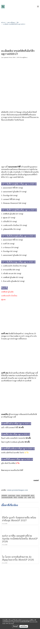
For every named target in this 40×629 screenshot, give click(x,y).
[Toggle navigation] (38, 6)
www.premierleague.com (17, 490)
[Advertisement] (20, 37)
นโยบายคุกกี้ (11, 623)
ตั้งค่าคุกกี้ (15, 626)
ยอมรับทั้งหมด (23, 626)
